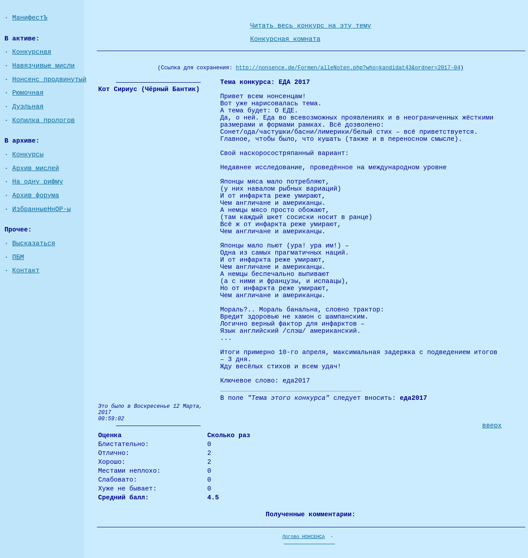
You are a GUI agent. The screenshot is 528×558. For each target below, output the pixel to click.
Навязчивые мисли (43, 65)
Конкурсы (28, 154)
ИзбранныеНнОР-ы (41, 209)
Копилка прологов (43, 120)
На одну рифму (37, 181)
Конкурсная (32, 52)
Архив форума (36, 195)
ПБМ (18, 257)
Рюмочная (28, 92)
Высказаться (34, 243)
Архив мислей (36, 168)
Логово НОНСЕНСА (303, 536)
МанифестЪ (30, 17)
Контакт (26, 270)
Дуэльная (28, 106)
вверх (492, 425)
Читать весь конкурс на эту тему (310, 25)
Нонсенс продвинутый (49, 79)
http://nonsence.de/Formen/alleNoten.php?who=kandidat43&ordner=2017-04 (348, 68)
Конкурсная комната (285, 39)
